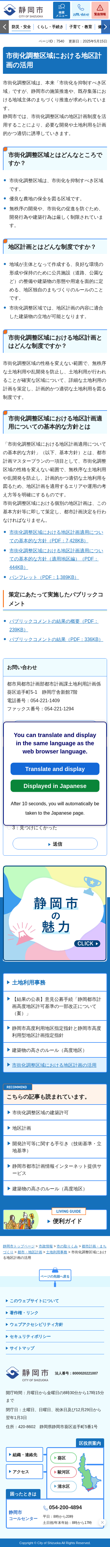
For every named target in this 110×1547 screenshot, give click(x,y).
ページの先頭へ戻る (55, 1276)
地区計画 (21, 1128)
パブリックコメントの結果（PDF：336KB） (56, 639)
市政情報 (46, 1246)
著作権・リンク (24, 1312)
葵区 (61, 1458)
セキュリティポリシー (30, 1336)
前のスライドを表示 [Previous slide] (4, 27)
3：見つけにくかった (34, 827)
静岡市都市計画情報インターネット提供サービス (56, 1170)
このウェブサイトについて (34, 1300)
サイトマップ (22, 1348)
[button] (61, 10)
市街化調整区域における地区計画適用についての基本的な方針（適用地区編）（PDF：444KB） (56, 559)
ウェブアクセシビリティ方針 (36, 1324)
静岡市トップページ (19, 1246)
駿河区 (63, 1472)
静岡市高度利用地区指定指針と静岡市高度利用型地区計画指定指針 (56, 1032)
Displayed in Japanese (55, 785)
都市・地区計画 (30, 1252)
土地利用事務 (28, 983)
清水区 (63, 1486)
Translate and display (55, 768)
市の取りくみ (67, 1246)
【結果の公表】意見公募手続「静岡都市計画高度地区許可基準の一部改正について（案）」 (56, 1006)
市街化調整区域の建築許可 (40, 1112)
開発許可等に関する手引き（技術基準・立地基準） (56, 1147)
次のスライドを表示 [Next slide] (105, 27)
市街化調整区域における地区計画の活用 (54, 1065)
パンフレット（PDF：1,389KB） (44, 577)
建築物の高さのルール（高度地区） (49, 1050)
